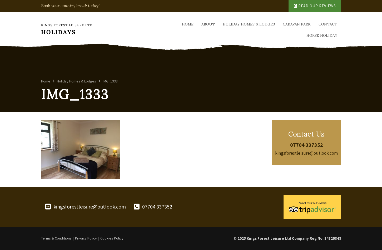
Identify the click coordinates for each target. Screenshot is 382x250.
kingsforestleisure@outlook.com (306, 153)
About (208, 24)
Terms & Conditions (56, 238)
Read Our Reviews (315, 5)
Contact (328, 24)
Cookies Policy (111, 238)
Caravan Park (297, 24)
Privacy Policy (86, 238)
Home (188, 24)
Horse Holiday (321, 35)
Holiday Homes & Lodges (249, 24)
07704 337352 (306, 145)
